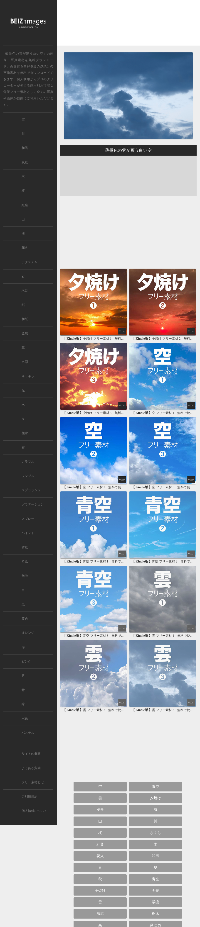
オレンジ (28, 632)
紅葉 (100, 844)
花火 (100, 856)
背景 (25, 547)
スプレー (28, 519)
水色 (25, 718)
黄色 (25, 618)
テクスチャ (29, 262)
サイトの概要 (31, 753)
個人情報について (34, 811)
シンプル (28, 476)
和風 (155, 856)
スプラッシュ (31, 490)
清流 (100, 914)
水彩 (25, 362)
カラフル (28, 461)
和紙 (25, 319)
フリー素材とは (33, 782)
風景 (25, 162)
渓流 (155, 902)
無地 (25, 576)
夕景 (100, 809)
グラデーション (33, 504)
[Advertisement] (128, 26)
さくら (155, 833)
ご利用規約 (29, 796)
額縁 (25, 433)
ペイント (28, 533)
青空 (155, 786)
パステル (28, 732)
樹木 (155, 914)
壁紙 (25, 561)
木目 (25, 290)
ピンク (26, 661)
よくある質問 (31, 768)
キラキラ (28, 376)
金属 (25, 333)
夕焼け (45, 66)
